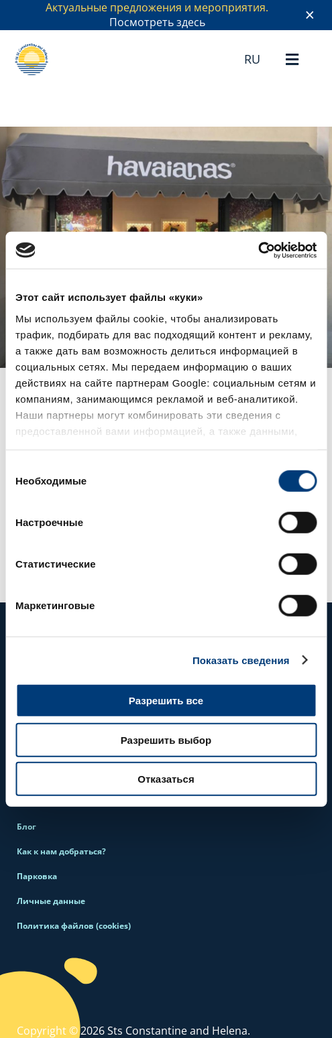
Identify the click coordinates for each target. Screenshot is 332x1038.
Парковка (37, 876)
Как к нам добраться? (61, 851)
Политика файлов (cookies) (74, 925)
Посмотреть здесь (157, 22)
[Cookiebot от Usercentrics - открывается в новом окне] (258, 250)
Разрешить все (166, 700)
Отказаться (165, 779)
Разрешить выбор (166, 739)
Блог (26, 826)
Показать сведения (241, 659)
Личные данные (51, 901)
